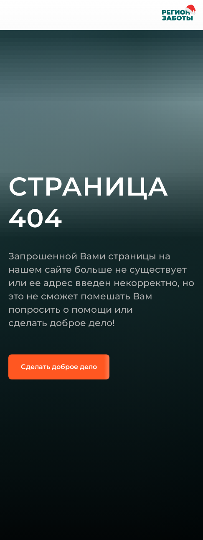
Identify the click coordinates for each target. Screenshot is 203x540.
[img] (15, 15)
